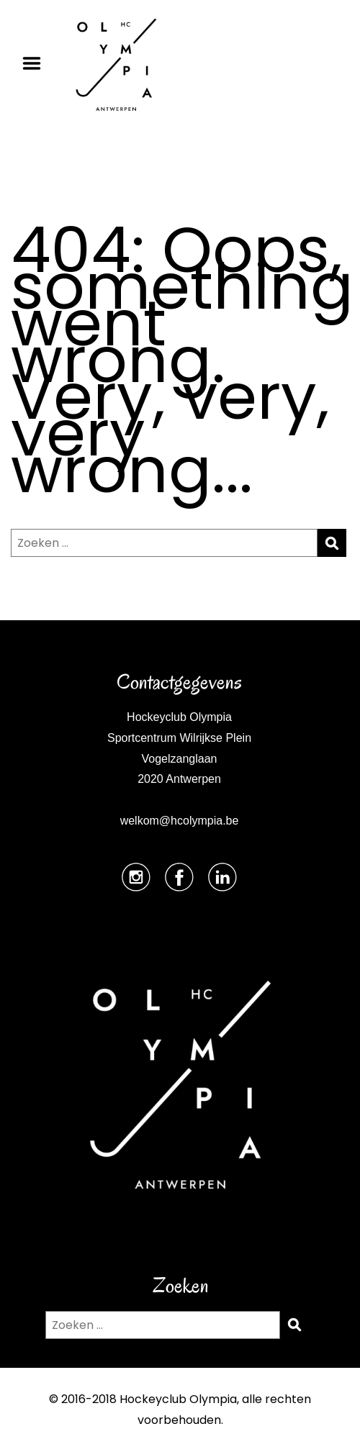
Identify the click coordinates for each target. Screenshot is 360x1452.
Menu (37, 63)
